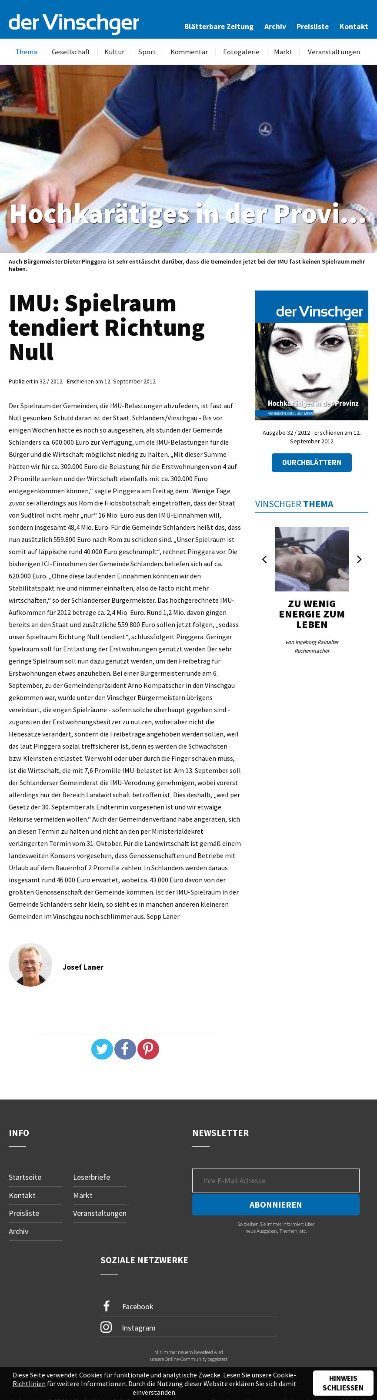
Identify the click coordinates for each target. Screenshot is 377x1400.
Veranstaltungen (334, 51)
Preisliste (313, 26)
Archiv (275, 26)
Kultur (114, 51)
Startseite (25, 1177)
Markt (283, 51)
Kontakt (354, 26)
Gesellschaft (71, 51)
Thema (26, 51)
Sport (147, 51)
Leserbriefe (91, 1177)
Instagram (128, 1327)
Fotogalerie (241, 51)
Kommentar (189, 51)
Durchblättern (311, 462)
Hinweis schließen (343, 1383)
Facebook (126, 1306)
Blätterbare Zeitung (219, 26)
